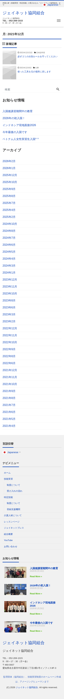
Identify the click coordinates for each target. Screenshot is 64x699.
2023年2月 (9, 321)
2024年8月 (9, 230)
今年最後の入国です (15, 132)
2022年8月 (9, 356)
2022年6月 (9, 363)
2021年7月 (9, 405)
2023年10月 (10, 293)
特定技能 (8, 497)
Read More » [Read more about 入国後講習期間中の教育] (36, 576)
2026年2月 (9, 161)
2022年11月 (10, 335)
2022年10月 (10, 342)
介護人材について (13, 515)
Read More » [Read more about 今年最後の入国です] (36, 631)
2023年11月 (10, 286)
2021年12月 (10, 370)
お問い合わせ (10, 546)
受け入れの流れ (14, 491)
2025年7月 (9, 203)
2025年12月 (10, 175)
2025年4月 (9, 209)
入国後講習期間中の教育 (18, 111)
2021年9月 (9, 391)
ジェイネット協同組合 (24, 13)
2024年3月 (9, 265)
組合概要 (8, 534)
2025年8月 (9, 196)
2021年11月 (10, 377)
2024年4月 (9, 258)
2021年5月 (9, 418)
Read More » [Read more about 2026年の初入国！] (36, 593)
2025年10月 (10, 182)
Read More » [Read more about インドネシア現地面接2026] (36, 614)
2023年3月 (9, 314)
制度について (13, 485)
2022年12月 (10, 328)
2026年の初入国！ (14, 118)
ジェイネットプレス (14, 528)
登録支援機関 (13, 509)
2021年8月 (9, 398)
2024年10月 (10, 223)
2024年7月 (9, 237)
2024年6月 (9, 244)
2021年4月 (9, 425)
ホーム (7, 472)
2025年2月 (9, 216)
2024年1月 (9, 272)
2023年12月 (10, 279)
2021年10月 (10, 384)
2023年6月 (9, 307)
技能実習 (8, 479)
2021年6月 (9, 411)
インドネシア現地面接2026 (19, 125)
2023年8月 (9, 300)
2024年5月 (9, 251)
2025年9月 (9, 189)
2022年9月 (9, 349)
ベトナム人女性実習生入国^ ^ (21, 139)
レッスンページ (11, 521)
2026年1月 (9, 168)
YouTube (8, 540)
